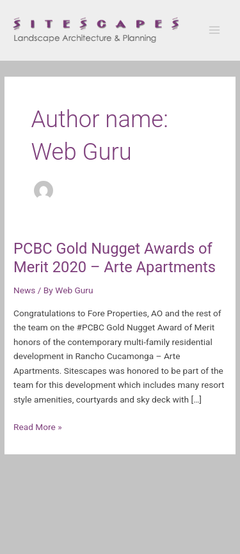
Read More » (37, 426)
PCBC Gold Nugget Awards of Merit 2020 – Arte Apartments (114, 258)
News (24, 290)
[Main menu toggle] (215, 30)
